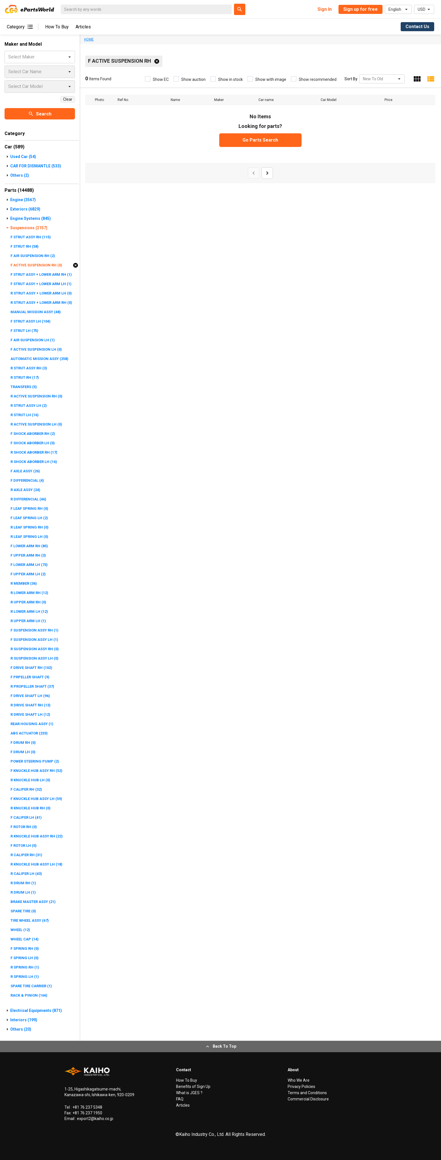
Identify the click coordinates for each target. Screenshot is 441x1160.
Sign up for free (360, 9)
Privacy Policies (301, 1086)
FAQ (179, 1099)
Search (39, 114)
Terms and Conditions (307, 1092)
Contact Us (417, 26)
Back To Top (220, 1046)
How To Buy (57, 27)
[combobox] (363, 79)
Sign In (324, 9)
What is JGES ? (189, 1092)
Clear (67, 99)
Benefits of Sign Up (193, 1086)
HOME (89, 39)
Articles (83, 27)
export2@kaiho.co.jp (94, 1118)
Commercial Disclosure (308, 1099)
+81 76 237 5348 (87, 1107)
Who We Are (299, 1080)
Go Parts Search (260, 140)
